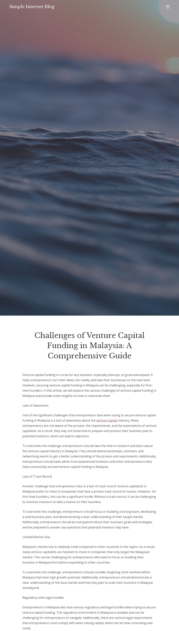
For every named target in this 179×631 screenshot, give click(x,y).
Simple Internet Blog (31, 6)
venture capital (106, 420)
